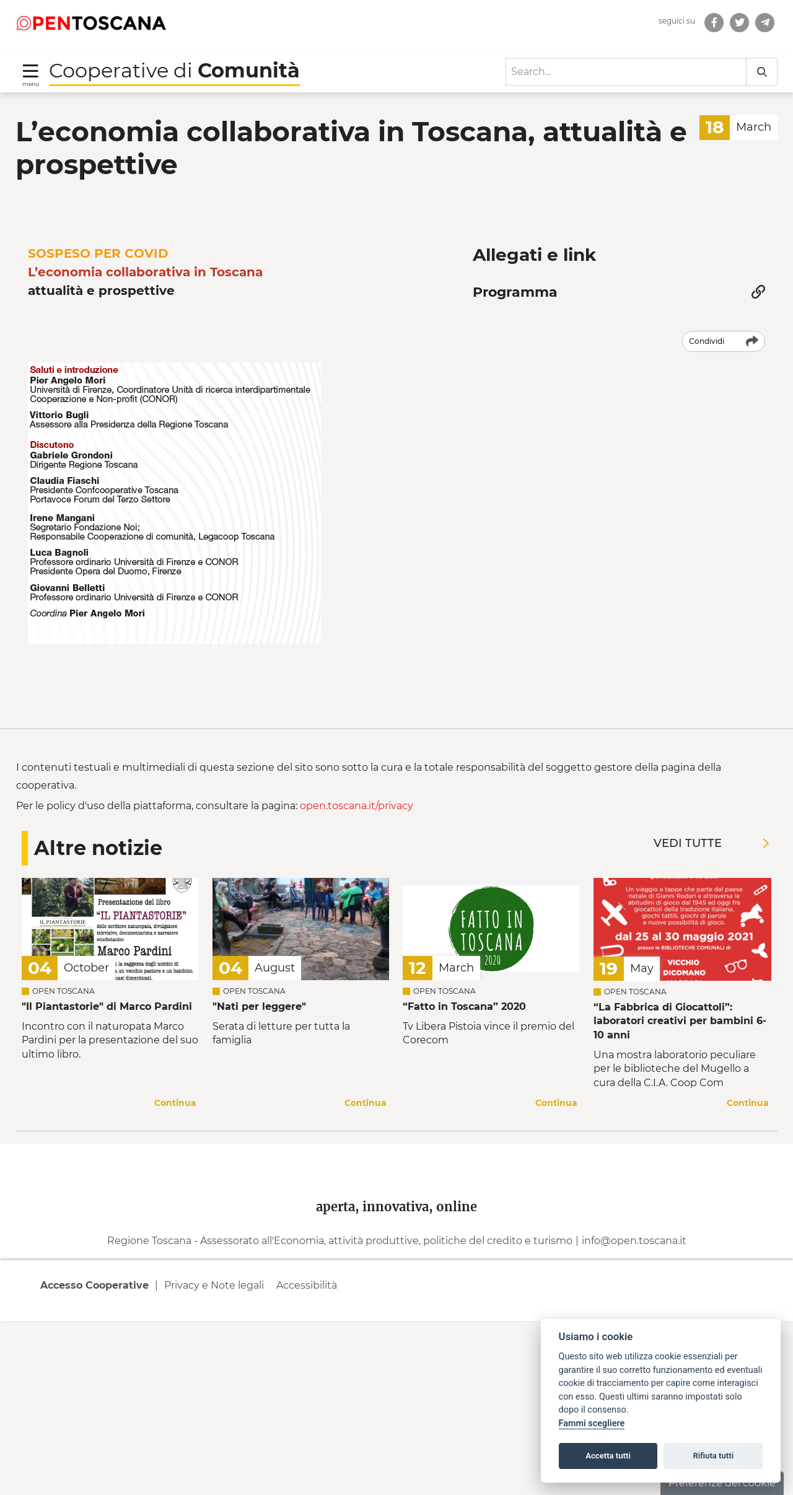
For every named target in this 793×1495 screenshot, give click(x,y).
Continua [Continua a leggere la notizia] (175, 1281)
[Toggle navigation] (30, 57)
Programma (515, 274)
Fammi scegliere (592, 1423)
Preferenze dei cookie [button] (722, 1483)
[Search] (626, 54)
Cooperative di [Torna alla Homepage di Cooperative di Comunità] (174, 53)
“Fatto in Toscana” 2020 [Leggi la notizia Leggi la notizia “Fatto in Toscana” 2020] (464, 1185)
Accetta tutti (608, 1455)
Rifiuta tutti (713, 1455)
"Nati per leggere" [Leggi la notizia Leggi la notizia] (259, 1185)
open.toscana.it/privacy (356, 985)
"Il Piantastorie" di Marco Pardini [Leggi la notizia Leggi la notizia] (107, 1185)
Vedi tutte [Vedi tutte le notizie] (711, 1022)
